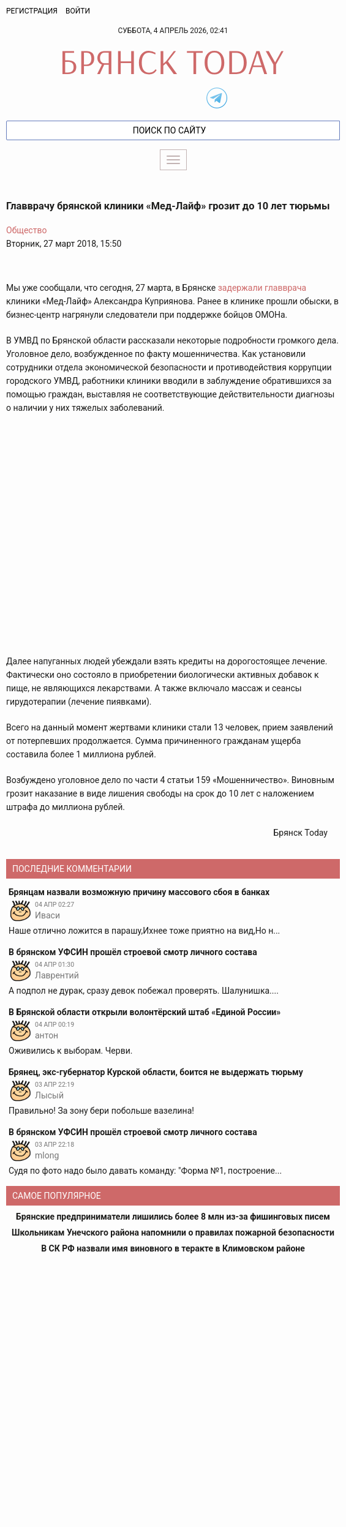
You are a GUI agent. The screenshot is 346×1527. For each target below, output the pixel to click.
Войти (78, 11)
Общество (26, 230)
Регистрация (32, 11)
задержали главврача (262, 288)
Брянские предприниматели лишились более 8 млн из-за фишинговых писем (173, 1216)
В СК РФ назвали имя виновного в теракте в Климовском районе (173, 1248)
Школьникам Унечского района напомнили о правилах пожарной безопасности (173, 1232)
